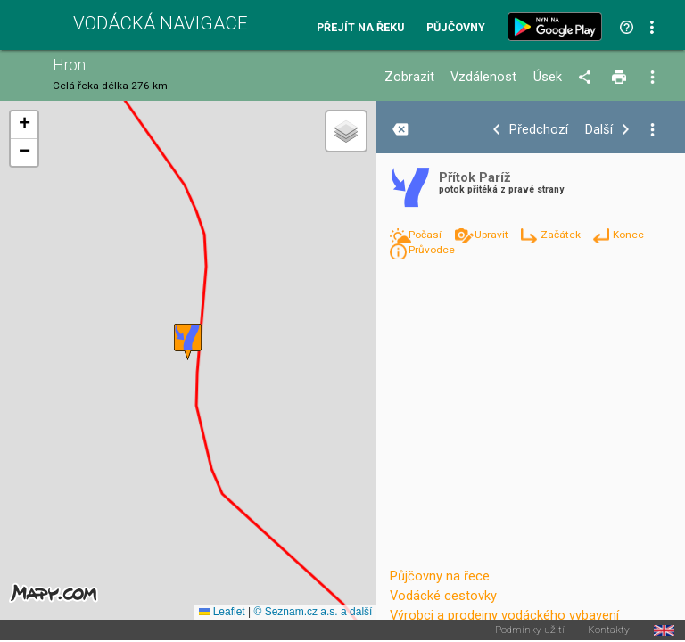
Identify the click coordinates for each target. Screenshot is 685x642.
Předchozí (538, 129)
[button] (188, 342)
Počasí (426, 234)
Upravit (493, 234)
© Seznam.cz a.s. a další (312, 611)
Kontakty (609, 630)
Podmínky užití (530, 630)
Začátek (562, 234)
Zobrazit (409, 77)
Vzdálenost (483, 77)
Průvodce (432, 249)
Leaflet (221, 611)
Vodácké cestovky (443, 596)
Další (599, 129)
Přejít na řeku (360, 28)
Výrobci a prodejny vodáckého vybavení (504, 615)
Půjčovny (455, 28)
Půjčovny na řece (440, 576)
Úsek (547, 77)
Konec (628, 234)
